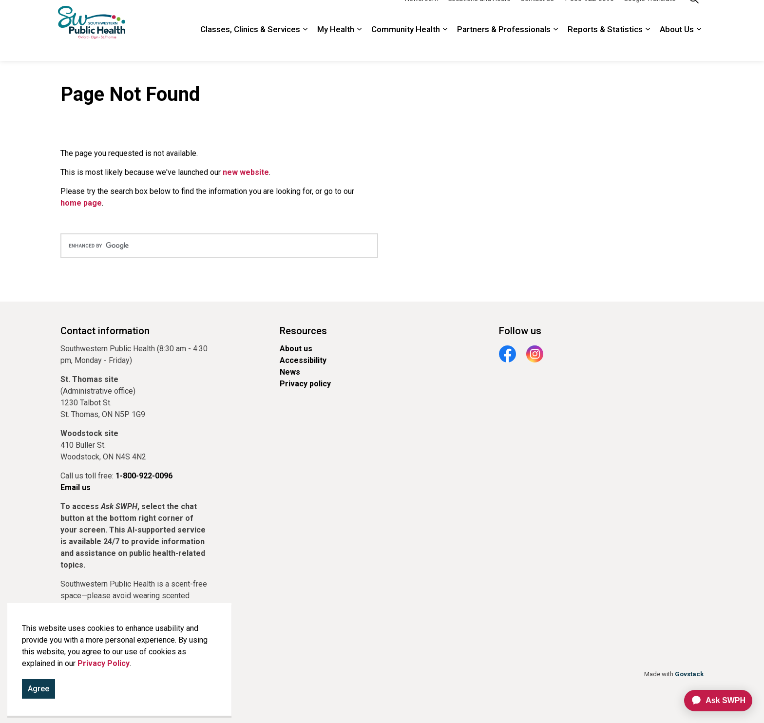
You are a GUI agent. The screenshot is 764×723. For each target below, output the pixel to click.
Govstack (689, 674)
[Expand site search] (694, 15)
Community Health (405, 46)
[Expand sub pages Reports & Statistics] (647, 46)
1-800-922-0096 (589, 15)
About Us (677, 46)
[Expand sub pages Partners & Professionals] (555, 46)
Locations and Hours (479, 15)
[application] (714, 700)
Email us (75, 487)
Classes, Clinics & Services (250, 46)
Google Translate (650, 15)
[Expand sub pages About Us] (699, 46)
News (290, 372)
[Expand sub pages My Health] (359, 46)
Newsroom (422, 15)
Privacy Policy (103, 663)
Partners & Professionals (504, 46)
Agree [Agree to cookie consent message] (38, 689)
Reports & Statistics (605, 46)
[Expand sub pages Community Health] (445, 46)
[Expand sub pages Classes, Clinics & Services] (305, 46)
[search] (219, 245)
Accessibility (303, 360)
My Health (335, 46)
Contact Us (537, 15)
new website (246, 172)
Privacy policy (305, 383)
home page (81, 203)
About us (296, 348)
